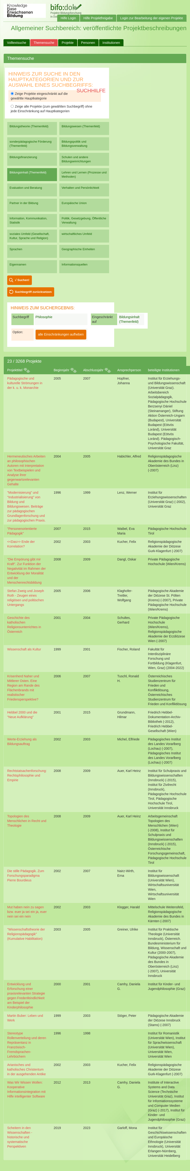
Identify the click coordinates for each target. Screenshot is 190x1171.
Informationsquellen (74, 264)
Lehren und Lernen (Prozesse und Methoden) (84, 174)
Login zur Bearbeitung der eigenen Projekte (151, 18)
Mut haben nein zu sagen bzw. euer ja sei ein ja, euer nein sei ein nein (27, 911)
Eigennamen (18, 264)
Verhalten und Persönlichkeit (80, 187)
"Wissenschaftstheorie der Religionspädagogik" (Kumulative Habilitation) (26, 934)
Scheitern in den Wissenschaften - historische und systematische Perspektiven (19, 1137)
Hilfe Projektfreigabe (98, 18)
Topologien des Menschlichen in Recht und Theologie (26, 820)
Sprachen (16, 249)
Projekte (67, 43)
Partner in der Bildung (24, 203)
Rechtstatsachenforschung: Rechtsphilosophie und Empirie (27, 775)
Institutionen (111, 43)
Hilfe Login (68, 18)
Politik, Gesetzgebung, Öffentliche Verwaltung (84, 220)
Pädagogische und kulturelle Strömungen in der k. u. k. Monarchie (24, 383)
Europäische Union (74, 203)
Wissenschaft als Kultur (24, 649)
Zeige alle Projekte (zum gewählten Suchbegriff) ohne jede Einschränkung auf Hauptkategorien (51, 109)
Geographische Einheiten (78, 249)
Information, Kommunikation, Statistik (28, 220)
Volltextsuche (16, 43)
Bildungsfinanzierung (23, 157)
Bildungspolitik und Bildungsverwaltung (74, 143)
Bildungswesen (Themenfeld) (81, 126)
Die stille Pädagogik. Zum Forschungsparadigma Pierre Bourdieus (25, 875)
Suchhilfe (91, 90)
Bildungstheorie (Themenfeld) (29, 126)
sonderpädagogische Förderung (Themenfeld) (31, 143)
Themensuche (44, 43)
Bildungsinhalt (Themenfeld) (28, 172)
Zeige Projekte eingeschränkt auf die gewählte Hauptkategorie (39, 96)
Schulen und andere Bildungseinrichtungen (76, 159)
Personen (88, 43)
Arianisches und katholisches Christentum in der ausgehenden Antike (26, 1069)
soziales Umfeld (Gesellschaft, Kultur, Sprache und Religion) (29, 236)
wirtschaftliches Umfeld (77, 234)
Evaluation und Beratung (26, 187)
